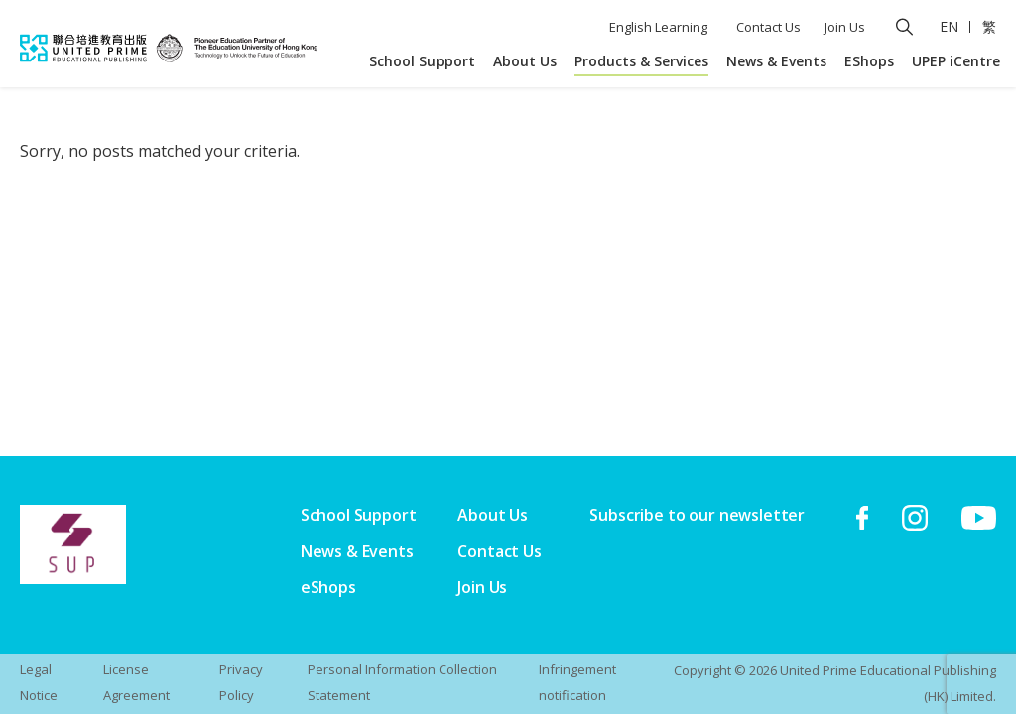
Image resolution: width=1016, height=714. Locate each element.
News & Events (776, 61)
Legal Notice (39, 682)
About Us (525, 61)
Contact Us (768, 27)
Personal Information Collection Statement (402, 682)
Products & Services (641, 61)
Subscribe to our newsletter (697, 515)
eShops (328, 587)
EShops (869, 61)
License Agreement (136, 682)
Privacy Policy (241, 682)
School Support (422, 61)
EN (949, 26)
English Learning (658, 27)
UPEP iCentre (956, 61)
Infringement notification (577, 682)
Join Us (845, 27)
